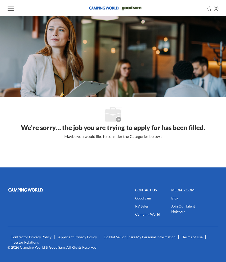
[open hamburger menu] (11, 8)
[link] (32, 190)
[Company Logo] (113, 8)
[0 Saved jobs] (212, 8)
